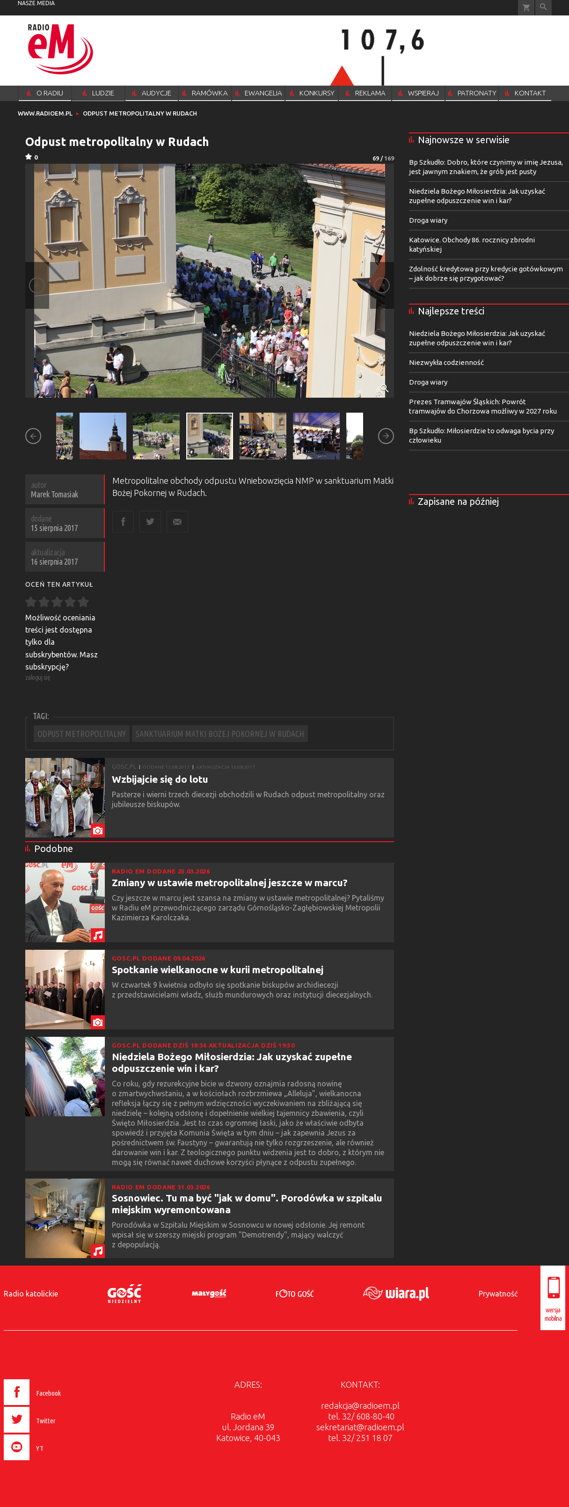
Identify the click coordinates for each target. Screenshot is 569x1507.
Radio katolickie (31, 1293)
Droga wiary (428, 220)
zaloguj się (38, 677)
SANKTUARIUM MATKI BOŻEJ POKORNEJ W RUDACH (220, 733)
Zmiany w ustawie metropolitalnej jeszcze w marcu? (230, 882)
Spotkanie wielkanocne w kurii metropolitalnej (217, 969)
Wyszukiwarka (543, 7)
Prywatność (498, 1293)
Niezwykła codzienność (446, 362)
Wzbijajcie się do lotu (160, 779)
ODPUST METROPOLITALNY (81, 733)
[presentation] (52, 1461)
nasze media (36, 3)
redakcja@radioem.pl (360, 1405)
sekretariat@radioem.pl (360, 1427)
